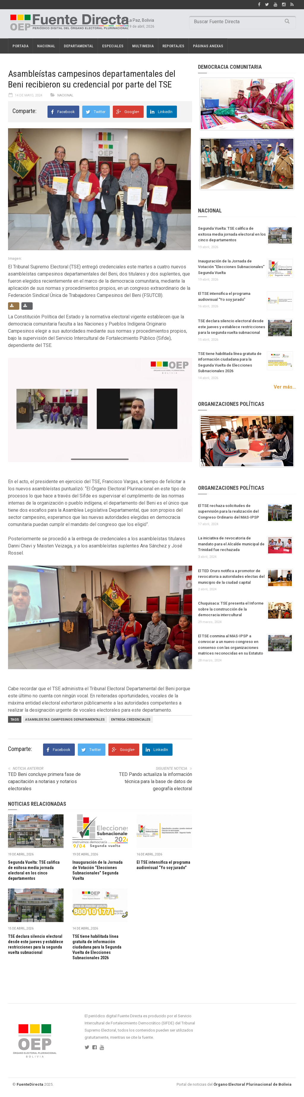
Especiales (113, 46)
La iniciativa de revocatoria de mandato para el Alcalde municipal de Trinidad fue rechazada (231, 544)
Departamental (79, 46)
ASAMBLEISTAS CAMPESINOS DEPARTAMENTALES (65, 720)
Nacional (46, 46)
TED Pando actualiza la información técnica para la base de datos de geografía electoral (155, 781)
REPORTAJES (173, 46)
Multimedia (143, 46)
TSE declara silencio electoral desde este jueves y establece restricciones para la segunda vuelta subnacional (231, 327)
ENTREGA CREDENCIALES (131, 720)
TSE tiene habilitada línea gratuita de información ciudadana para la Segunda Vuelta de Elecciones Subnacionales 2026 (96, 947)
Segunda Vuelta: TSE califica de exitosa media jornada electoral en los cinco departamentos (232, 234)
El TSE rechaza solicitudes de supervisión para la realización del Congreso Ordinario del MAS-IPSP (228, 511)
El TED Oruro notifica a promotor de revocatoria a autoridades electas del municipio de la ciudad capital (231, 577)
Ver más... (285, 387)
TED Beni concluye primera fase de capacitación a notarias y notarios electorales (44, 781)
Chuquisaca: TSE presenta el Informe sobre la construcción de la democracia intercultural (231, 609)
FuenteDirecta (30, 1084)
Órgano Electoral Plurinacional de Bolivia (252, 1084)
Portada (20, 46)
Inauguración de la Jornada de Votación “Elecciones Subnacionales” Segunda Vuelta (231, 267)
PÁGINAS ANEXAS (208, 46)
